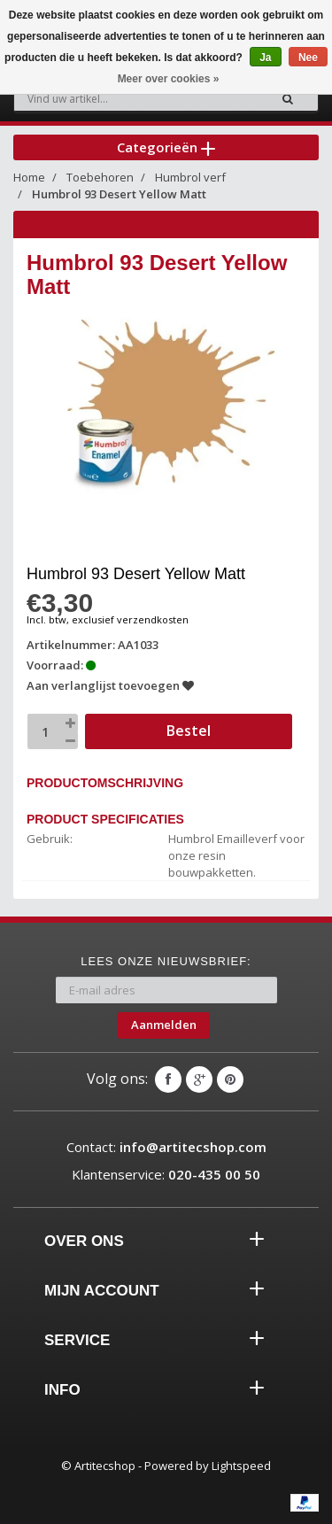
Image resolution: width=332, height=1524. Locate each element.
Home (29, 177)
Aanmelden (164, 1025)
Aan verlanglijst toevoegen (110, 685)
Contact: (166, 1147)
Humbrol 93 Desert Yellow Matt (119, 194)
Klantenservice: (166, 1174)
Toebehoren (100, 177)
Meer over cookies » (169, 79)
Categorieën (166, 147)
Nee (308, 57)
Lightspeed (241, 1466)
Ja (265, 57)
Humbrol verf (190, 177)
